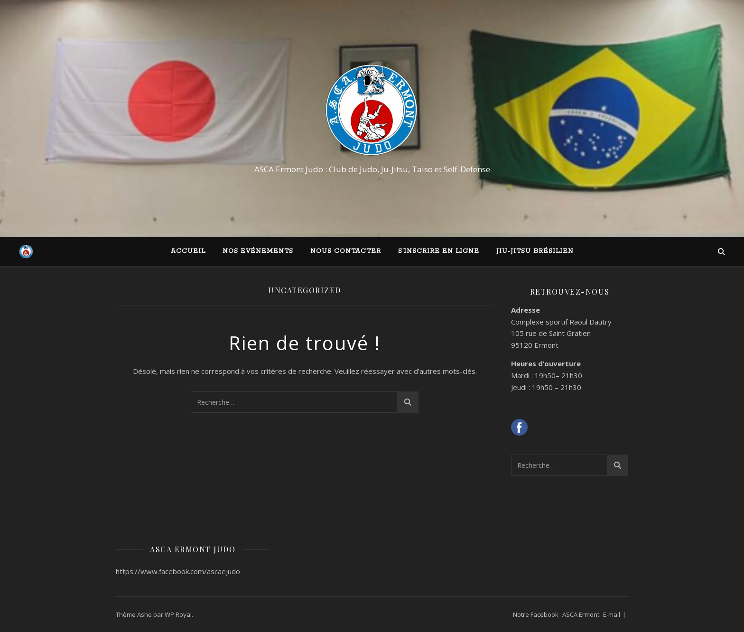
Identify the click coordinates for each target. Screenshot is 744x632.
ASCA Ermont (580, 614)
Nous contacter (345, 251)
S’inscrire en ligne (438, 251)
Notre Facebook (535, 614)
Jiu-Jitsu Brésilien (535, 251)
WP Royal (178, 614)
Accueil (188, 251)
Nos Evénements (258, 251)
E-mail (611, 614)
